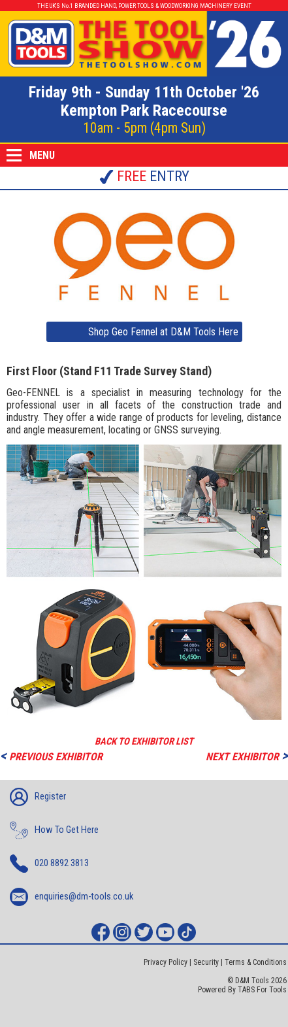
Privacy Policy (165, 962)
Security (206, 962)
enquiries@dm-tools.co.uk (71, 897)
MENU (31, 155)
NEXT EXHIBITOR (247, 755)
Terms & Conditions (256, 962)
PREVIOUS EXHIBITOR (51, 755)
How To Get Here (54, 830)
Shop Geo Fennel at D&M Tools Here (163, 332)
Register (38, 797)
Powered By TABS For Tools (242, 989)
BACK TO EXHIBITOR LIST (144, 741)
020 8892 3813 (49, 863)
